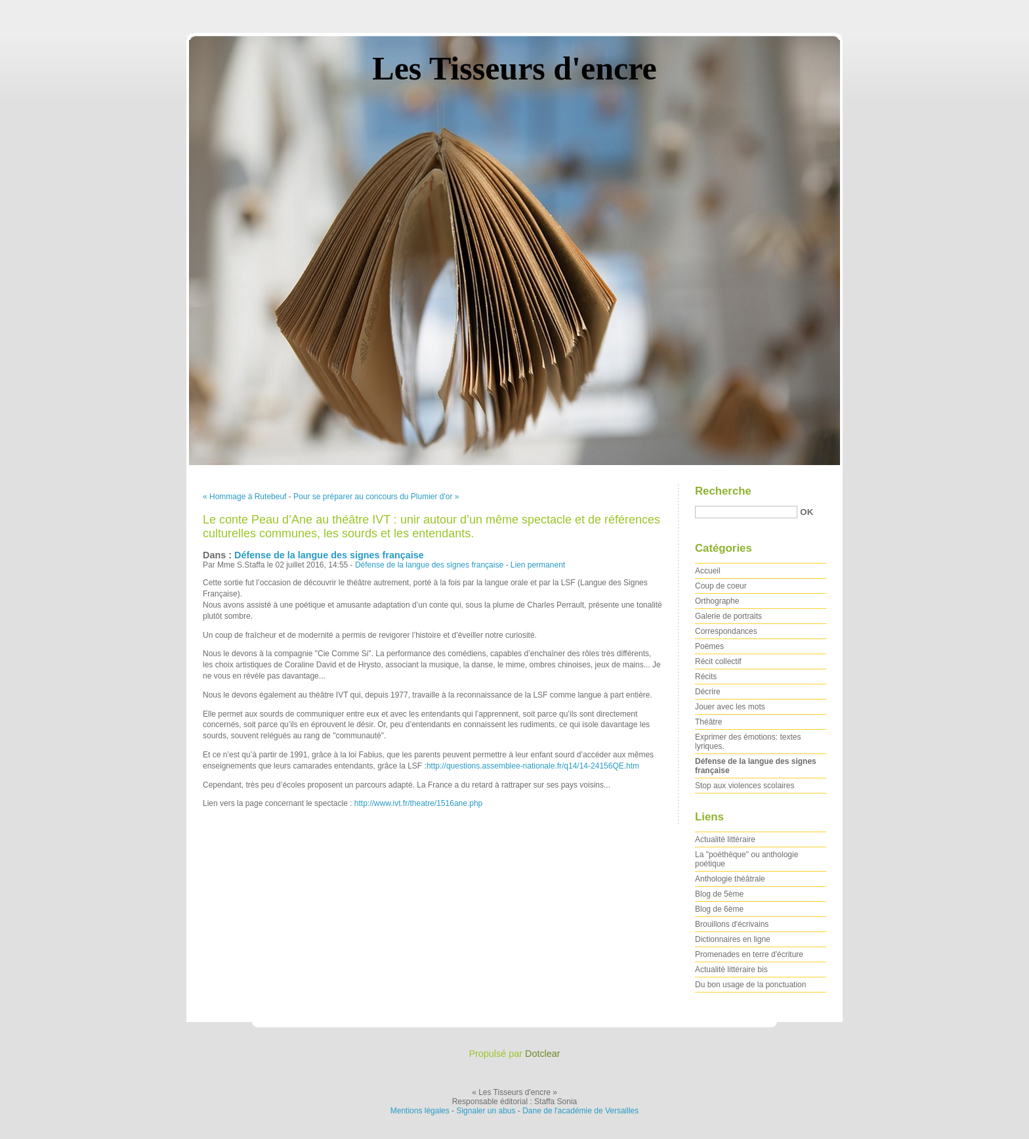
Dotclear (542, 1053)
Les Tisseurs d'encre (514, 68)
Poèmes (709, 646)
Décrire (708, 691)
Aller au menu (926, 9)
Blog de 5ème (719, 894)
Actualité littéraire (725, 839)
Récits (706, 676)
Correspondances (726, 631)
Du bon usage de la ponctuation (750, 984)
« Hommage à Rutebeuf (244, 496)
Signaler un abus (485, 1110)
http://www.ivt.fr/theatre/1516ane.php (418, 803)
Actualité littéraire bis (731, 969)
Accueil (708, 570)
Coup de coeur (721, 586)
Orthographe (717, 601)
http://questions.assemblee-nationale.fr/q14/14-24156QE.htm (533, 765)
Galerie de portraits (728, 616)
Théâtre (708, 721)
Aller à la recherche (990, 9)
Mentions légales (420, 1110)
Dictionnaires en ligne (732, 939)
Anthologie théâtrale (730, 878)
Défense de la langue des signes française (329, 555)
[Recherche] (746, 512)
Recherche (723, 491)
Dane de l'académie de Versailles (580, 1110)
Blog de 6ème (719, 909)
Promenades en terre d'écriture (749, 954)
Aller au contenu (867, 9)
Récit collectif (718, 661)
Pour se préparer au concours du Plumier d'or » (376, 496)
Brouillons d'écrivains (731, 924)
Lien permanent (538, 565)
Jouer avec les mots (730, 706)
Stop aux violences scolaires (744, 785)
